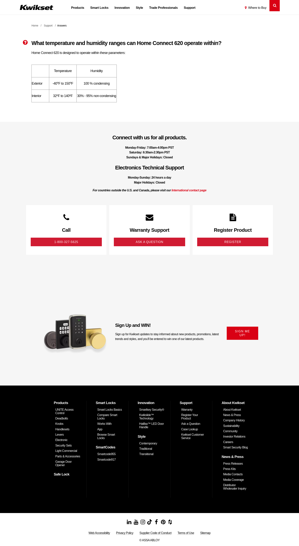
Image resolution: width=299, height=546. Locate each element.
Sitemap (205, 533)
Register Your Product (189, 417)
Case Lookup (189, 429)
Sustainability (231, 426)
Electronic (61, 440)
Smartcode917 (106, 459)
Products (77, 8)
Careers (228, 442)
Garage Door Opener (63, 463)
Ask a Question (190, 424)
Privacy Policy (124, 533)
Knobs (59, 424)
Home (34, 25)
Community (230, 431)
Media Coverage (233, 480)
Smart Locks (99, 8)
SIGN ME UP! (242, 333)
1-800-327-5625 (66, 242)
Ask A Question (149, 242)
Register (232, 242)
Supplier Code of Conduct (155, 533)
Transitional (146, 454)
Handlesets (62, 429)
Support (189, 8)
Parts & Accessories (67, 456)
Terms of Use (186, 533)
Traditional (145, 449)
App (99, 429)
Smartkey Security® (151, 409)
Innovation (122, 8)
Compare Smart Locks (107, 417)
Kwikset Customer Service (192, 436)
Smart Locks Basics (109, 409)
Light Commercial (66, 451)
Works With (104, 424)
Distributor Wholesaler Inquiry (234, 487)
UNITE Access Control (64, 411)
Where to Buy (257, 8)
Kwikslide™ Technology (146, 417)
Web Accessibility (99, 533)
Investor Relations (234, 437)
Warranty (186, 409)
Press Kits (229, 469)
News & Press (232, 415)
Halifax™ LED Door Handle (151, 426)
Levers (59, 435)
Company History (234, 420)
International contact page (189, 190)
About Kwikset (232, 409)
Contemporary (148, 443)
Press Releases (233, 463)
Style (139, 8)
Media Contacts (233, 474)
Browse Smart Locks (106, 436)
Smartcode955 (106, 454)
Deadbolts (61, 418)
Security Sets (63, 445)
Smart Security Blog (235, 447)
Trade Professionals (163, 8)
